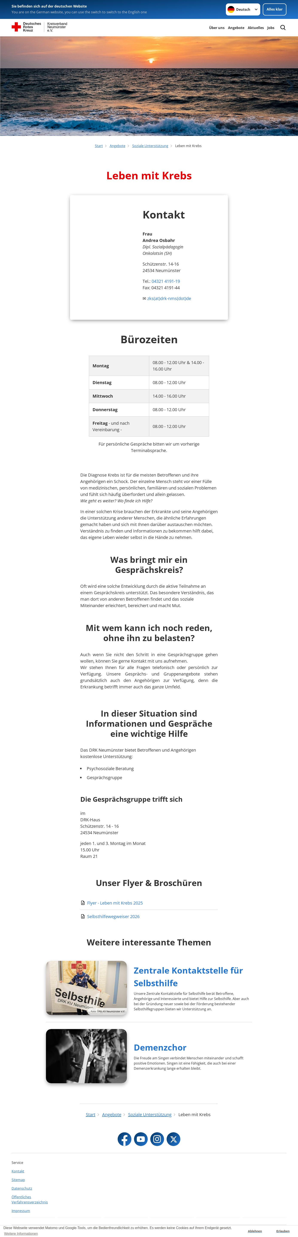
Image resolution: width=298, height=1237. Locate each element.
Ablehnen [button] (255, 1231)
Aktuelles (256, 27)
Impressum (21, 1210)
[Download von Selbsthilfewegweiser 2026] (149, 916)
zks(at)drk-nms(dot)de (169, 298)
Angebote (236, 27)
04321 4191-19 (166, 281)
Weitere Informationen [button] (21, 1233)
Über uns (217, 27)
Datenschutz (22, 1188)
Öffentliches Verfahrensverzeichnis (30, 1200)
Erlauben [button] (283, 1231)
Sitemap (18, 1179)
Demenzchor (160, 1047)
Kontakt (18, 1171)
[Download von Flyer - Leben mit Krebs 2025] (149, 903)
